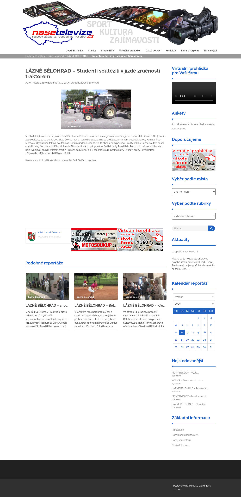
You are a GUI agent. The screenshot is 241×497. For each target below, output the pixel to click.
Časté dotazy (153, 50)
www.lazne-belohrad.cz (49, 236)
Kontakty (171, 50)
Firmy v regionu (190, 50)
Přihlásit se (178, 429)
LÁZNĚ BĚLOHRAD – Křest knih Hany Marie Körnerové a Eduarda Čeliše (144, 305)
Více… (185, 269)
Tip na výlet (210, 50)
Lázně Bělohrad (55, 56)
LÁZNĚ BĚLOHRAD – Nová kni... (189, 404)
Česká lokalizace (181, 445)
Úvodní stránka (74, 50)
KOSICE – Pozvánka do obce (187, 380)
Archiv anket (179, 128)
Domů (29, 56)
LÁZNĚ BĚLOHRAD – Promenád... (190, 388)
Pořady (39, 56)
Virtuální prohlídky (129, 50)
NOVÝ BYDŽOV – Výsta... (185, 372)
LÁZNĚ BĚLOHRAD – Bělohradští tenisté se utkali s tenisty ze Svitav (96, 305)
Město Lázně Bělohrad (45, 82)
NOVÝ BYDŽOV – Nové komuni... (189, 396)
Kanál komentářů (181, 440)
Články (92, 50)
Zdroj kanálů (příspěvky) (185, 435)
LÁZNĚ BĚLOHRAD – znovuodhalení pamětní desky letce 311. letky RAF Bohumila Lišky (47, 305)
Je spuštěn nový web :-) (185, 251)
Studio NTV (107, 50)
